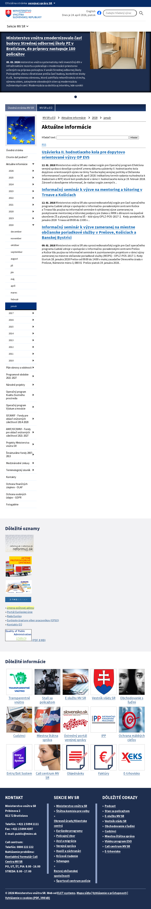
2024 (11, 184)
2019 (11, 218)
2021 (11, 204)
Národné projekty (15, 384)
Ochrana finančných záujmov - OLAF (17, 485)
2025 (11, 177)
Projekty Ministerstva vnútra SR (17, 444)
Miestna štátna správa (120, 836)
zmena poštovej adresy (20, 607)
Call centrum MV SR (117, 846)
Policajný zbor (65, 836)
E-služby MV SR (114, 816)
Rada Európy (14, 616)
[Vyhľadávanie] (120, 13)
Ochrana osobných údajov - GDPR (16, 496)
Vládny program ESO (118, 841)
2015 (11, 326)
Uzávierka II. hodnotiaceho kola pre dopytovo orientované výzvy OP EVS (83, 154)
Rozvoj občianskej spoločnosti (66, 873)
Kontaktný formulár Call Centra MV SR (21, 859)
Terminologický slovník (18, 470)
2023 (11, 191)
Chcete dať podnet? (17, 157)
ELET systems (66, 893)
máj (12, 279)
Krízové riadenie (67, 856)
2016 (11, 319)
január (14, 306)
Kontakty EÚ (14, 624)
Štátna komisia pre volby (73, 811)
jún (12, 272)
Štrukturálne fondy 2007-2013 (19, 454)
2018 (11, 225)
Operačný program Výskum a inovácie (16, 407)
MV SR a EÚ (45, 107)
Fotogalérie (12, 504)
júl (12, 265)
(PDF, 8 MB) (25, 635)
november (16, 238)
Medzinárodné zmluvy (17, 463)
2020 (11, 211)
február (15, 299)
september (17, 251)
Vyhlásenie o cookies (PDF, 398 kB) (27, 898)
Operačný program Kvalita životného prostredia (16, 395)
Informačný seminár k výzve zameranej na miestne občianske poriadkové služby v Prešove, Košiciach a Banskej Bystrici (89, 232)
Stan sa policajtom (117, 811)
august (14, 258)
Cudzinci (110, 831)
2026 (11, 170)
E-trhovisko (113, 851)
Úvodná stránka (14, 150)
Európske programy (69, 831)
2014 (11, 333)
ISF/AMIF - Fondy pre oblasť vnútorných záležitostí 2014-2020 (17, 419)
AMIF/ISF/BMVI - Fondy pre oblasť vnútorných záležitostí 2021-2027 (18, 432)
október (15, 245)
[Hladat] (141, 13)
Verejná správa (66, 846)
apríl (13, 285)
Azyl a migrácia (66, 841)
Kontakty (11, 477)
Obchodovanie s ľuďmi (120, 826)
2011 (11, 353)
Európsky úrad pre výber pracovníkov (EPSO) (33, 620)
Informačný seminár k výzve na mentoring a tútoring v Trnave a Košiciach (92, 192)
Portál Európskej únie (20, 612)
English (90, 11)
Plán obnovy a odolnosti (19, 367)
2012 (11, 347)
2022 (11, 197)
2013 (11, 340)
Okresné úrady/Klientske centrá (70, 823)
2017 (11, 313)
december (16, 231)
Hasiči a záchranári (68, 851)
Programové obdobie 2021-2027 (17, 376)
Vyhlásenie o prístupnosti (109, 893)
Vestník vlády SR (115, 821)
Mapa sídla (84, 893)
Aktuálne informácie (17, 164)
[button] (18, 25)
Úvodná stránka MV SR (21, 107)
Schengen (62, 861)
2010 (11, 360)
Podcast (110, 806)
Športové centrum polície (73, 881)
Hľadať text (48, 137)
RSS (44, 144)
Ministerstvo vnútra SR (71, 806)
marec (14, 292)
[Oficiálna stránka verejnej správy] (42, 3)
